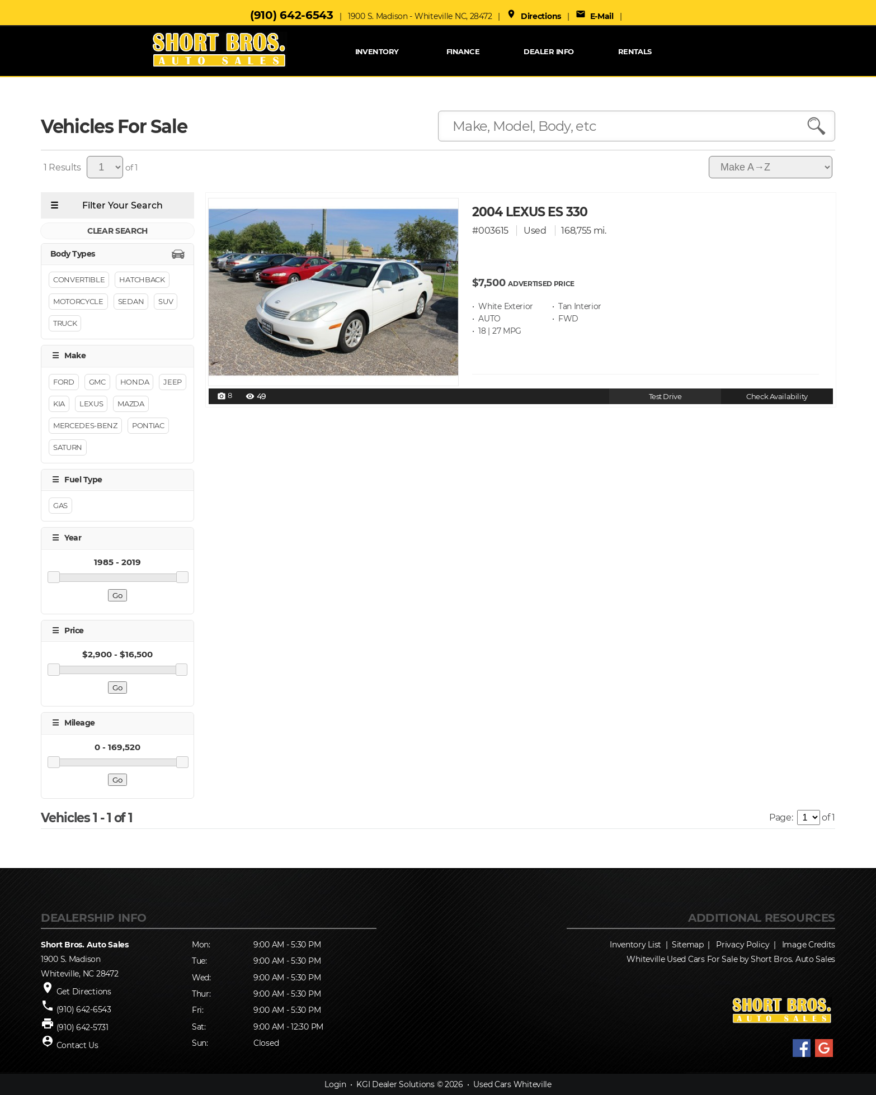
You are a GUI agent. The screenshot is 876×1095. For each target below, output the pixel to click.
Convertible (79, 280)
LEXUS (91, 403)
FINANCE (462, 51)
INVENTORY (377, 51)
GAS (60, 505)
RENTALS (635, 51)
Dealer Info (548, 51)
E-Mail (595, 16)
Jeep (172, 381)
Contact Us (77, 1045)
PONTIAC (148, 425)
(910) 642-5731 (82, 1027)
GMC (97, 381)
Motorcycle (78, 301)
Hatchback (141, 280)
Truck (65, 323)
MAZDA (130, 403)
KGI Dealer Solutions (395, 1084)
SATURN (67, 447)
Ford (63, 381)
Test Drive (665, 396)
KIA (59, 403)
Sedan (131, 301)
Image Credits (808, 945)
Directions (533, 16)
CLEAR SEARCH (117, 231)
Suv (165, 301)
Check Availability (776, 396)
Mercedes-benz (85, 425)
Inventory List (635, 945)
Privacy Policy (742, 945)
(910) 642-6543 (291, 15)
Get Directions (83, 992)
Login (335, 1084)
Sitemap (688, 945)
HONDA (134, 381)
